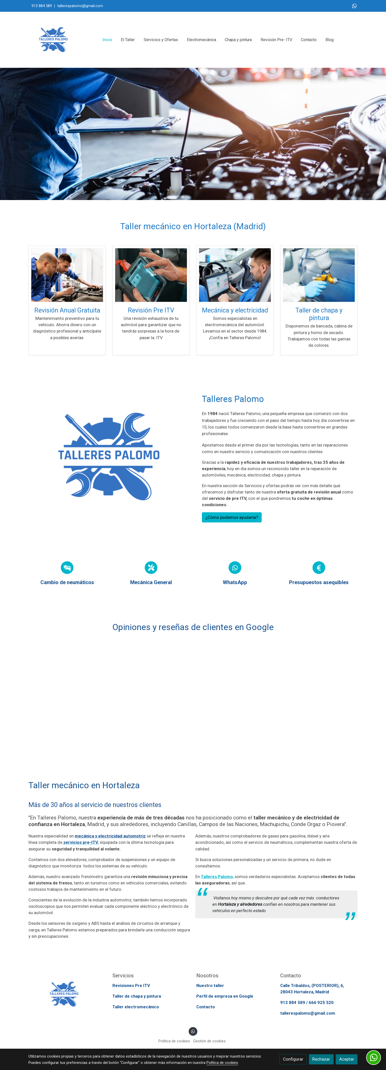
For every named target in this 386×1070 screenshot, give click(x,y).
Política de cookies (174, 1041)
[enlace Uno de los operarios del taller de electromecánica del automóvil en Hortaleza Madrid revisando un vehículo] (235, 274)
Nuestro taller (210, 985)
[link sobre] (67, 994)
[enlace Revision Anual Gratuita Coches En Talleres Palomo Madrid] (67, 274)
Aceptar (346, 1059)
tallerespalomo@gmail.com (79, 6)
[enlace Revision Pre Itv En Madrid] (151, 274)
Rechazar (321, 1059)
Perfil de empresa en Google (224, 996)
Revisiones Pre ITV (131, 985)
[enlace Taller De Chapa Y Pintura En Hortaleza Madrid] (319, 274)
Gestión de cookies (209, 1041)
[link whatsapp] (354, 5)
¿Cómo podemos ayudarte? (231, 517)
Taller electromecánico (135, 1007)
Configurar (293, 1059)
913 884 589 (42, 6)
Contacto (205, 1007)
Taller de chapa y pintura (136, 996)
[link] (53, 40)
